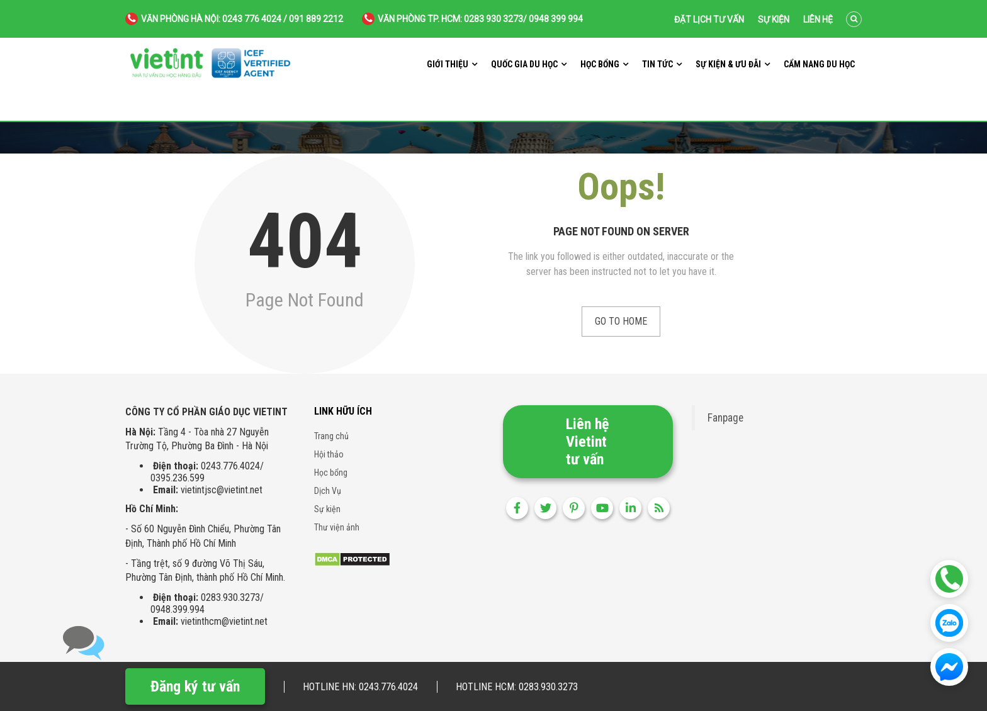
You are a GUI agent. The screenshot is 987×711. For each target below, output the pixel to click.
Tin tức (657, 64)
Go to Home (621, 321)
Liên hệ (818, 19)
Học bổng (599, 64)
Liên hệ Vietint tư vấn (587, 441)
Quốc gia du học (524, 64)
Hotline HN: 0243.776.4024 (360, 687)
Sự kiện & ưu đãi (728, 64)
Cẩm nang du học (819, 64)
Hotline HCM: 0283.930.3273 (517, 687)
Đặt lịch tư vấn (709, 19)
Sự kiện (773, 19)
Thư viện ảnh (336, 527)
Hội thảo (329, 454)
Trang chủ (331, 436)
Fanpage (725, 417)
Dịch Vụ (327, 491)
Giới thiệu (447, 64)
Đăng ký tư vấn (195, 686)
